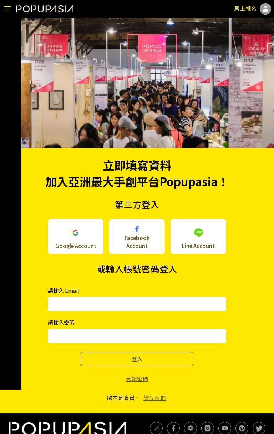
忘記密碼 (137, 378)
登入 (137, 359)
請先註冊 (154, 398)
